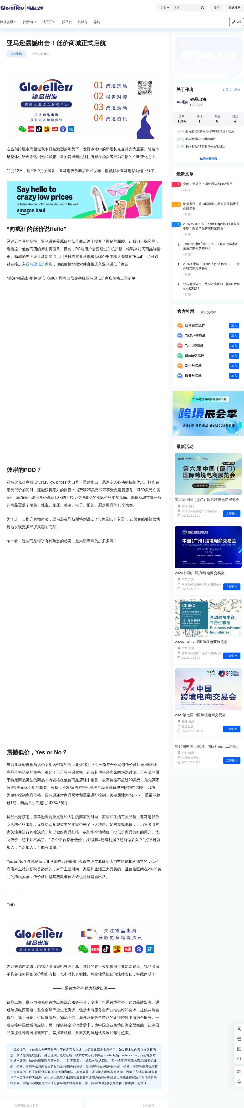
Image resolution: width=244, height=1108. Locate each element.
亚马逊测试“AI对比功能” (196, 139)
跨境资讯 (8, 22)
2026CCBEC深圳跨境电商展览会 (201, 642)
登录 (216, 7)
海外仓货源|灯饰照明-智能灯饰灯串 (126, 938)
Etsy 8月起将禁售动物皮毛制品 (201, 146)
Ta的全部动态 (208, 158)
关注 (226, 90)
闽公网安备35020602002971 (105, 1100)
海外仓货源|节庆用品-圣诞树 (36, 938)
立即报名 (232, 513)
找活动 (30, 22)
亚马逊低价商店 (39, 264)
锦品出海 (30, 1101)
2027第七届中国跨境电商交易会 (200, 715)
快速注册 (234, 7)
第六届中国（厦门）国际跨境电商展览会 (207, 500)
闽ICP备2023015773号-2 (60, 1101)
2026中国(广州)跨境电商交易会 (199, 573)
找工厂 (49, 22)
